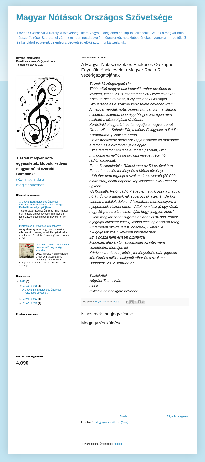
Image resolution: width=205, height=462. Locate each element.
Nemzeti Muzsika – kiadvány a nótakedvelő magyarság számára (52, 247)
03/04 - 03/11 (30, 298)
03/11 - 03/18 (30, 285)
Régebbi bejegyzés (177, 416)
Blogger (118, 443)
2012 (23, 281)
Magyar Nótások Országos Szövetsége (94, 17)
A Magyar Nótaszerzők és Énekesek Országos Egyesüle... (42, 291)
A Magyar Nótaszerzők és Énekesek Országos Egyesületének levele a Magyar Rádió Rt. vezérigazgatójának (41, 204)
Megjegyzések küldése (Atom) (112, 422)
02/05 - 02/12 (30, 303)
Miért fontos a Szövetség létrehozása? (40, 225)
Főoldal (123, 416)
